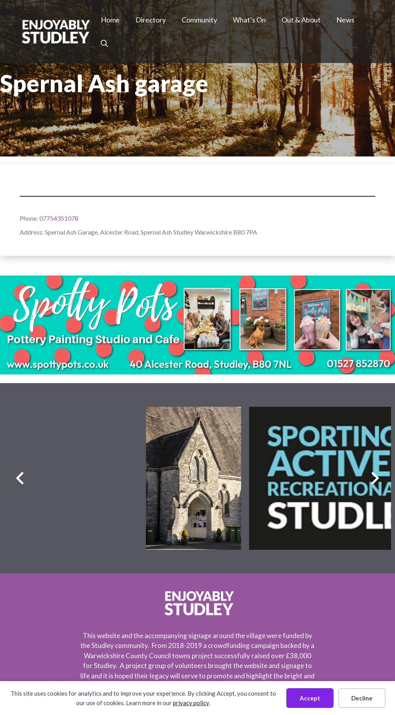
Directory (150, 19)
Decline (362, 698)
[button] (104, 43)
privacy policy (191, 702)
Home (110, 19)
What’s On (249, 19)
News (345, 19)
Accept (310, 698)
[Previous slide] (20, 478)
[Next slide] (375, 478)
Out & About (301, 19)
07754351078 (58, 218)
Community (199, 19)
